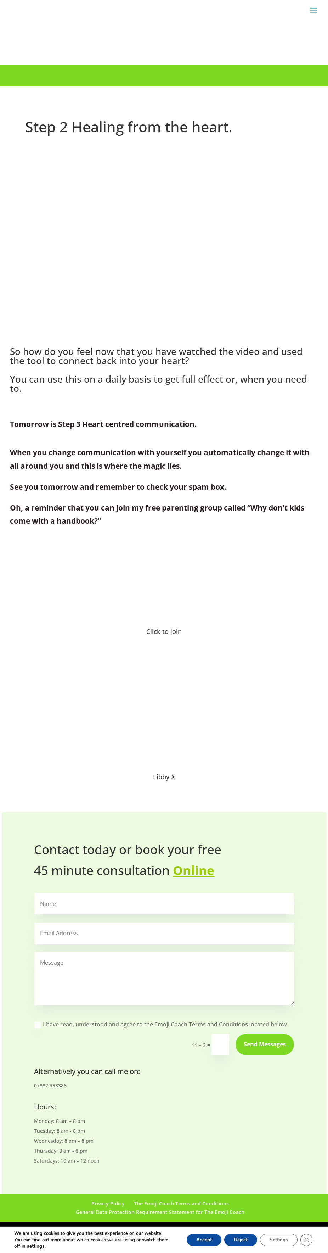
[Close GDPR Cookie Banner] (306, 1239)
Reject (236, 1239)
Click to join (164, 631)
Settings (276, 1239)
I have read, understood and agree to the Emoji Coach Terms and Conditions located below (160, 1024)
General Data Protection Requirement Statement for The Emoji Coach (160, 1212)
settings (47, 1246)
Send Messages (265, 1044)
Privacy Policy (108, 1203)
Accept (197, 1239)
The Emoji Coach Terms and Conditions (181, 1203)
